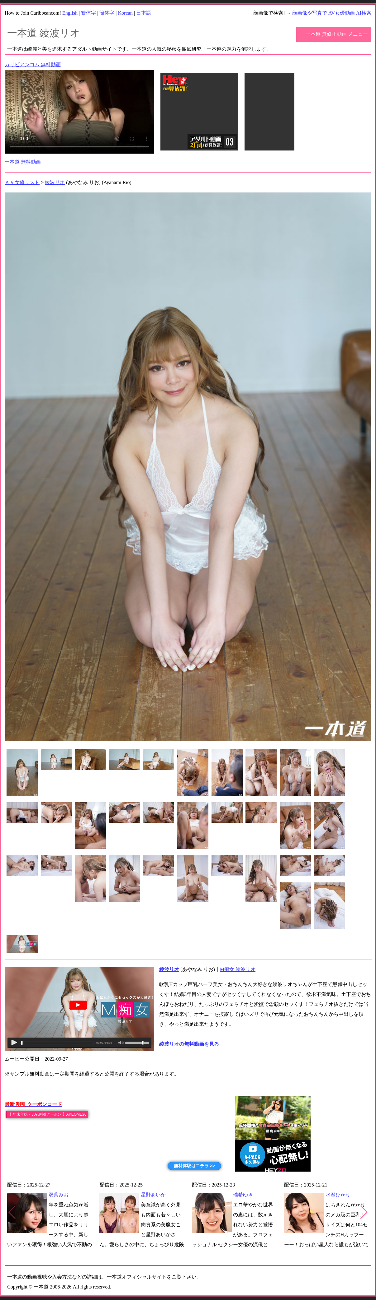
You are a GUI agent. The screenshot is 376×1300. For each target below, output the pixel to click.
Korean (125, 13)
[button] (364, 1212)
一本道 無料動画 (23, 161)
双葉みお (59, 1194)
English (70, 13)
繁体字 (88, 13)
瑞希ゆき (243, 1194)
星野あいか (153, 1194)
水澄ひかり (338, 1194)
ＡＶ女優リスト (22, 182)
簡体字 (106, 13)
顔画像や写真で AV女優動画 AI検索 (331, 13)
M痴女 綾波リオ (237, 969)
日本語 (143, 13)
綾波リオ (55, 182)
